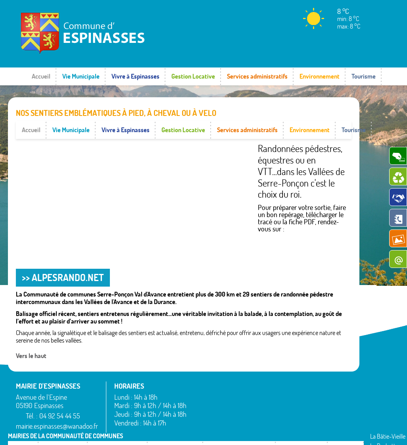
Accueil (41, 76)
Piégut (259, 396)
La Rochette (265, 377)
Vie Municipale (81, 76)
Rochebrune (323, 367)
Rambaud (263, 406)
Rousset (318, 377)
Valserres (319, 413)
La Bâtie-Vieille (269, 367)
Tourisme (363, 76)
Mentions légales (277, 431)
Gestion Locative (193, 76)
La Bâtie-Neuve (212, 417)
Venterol (318, 423)
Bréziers (203, 398)
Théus (316, 404)
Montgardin (265, 387)
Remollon (262, 415)
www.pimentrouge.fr (330, 431)
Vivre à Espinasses (135, 76)
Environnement (319, 76)
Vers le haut (31, 338)
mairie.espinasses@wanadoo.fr (57, 408)
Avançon (204, 388)
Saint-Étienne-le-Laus (330, 390)
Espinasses (207, 408)
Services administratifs (257, 76)
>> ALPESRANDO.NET (63, 260)
